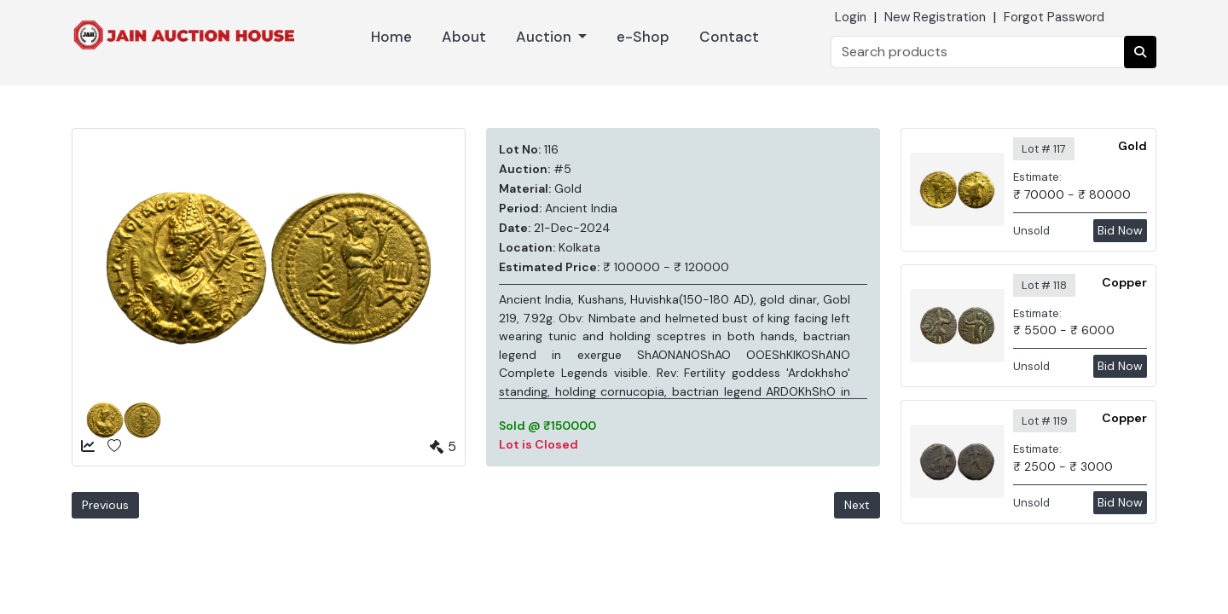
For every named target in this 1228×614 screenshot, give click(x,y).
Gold (1132, 146)
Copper (1124, 282)
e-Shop (643, 36)
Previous (105, 505)
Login (850, 17)
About (464, 36)
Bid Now (1120, 230)
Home (391, 36)
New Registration (935, 17)
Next (857, 505)
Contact (729, 36)
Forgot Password (1054, 17)
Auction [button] (545, 36)
